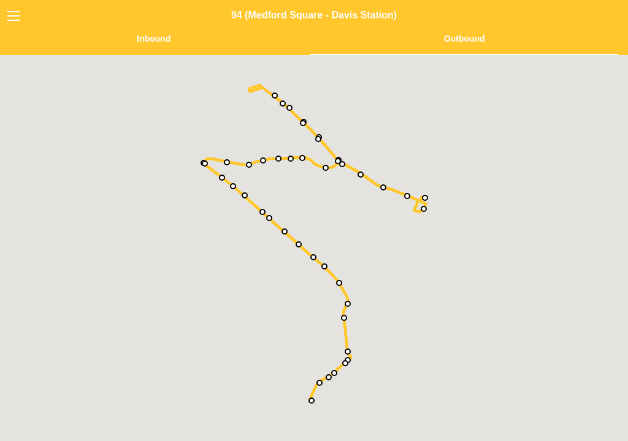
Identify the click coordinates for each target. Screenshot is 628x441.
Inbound (153, 38)
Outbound (464, 38)
